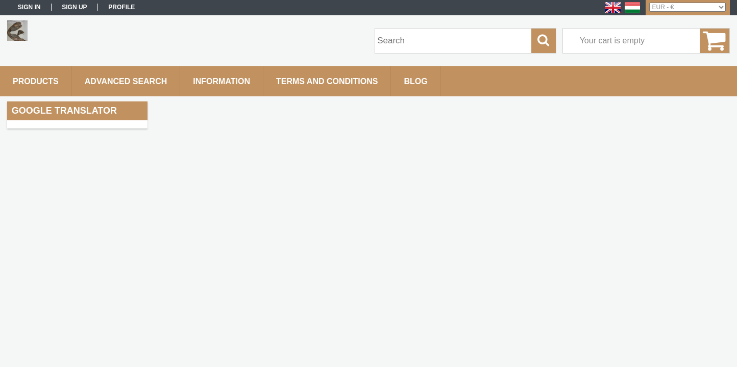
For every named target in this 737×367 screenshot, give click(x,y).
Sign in (29, 7)
